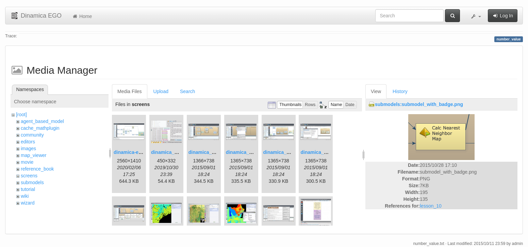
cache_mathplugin (40, 128)
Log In (502, 15)
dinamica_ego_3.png (211, 152)
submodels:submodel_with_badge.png (419, 104)
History (400, 91)
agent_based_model (42, 121)
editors (28, 141)
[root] (21, 114)
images (28, 148)
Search (187, 91)
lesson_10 (431, 206)
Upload (160, 91)
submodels (32, 182)
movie (27, 162)
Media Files (129, 91)
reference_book (37, 169)
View (376, 91)
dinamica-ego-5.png (136, 152)
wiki (25, 196)
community (32, 135)
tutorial (28, 189)
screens (29, 175)
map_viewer (33, 155)
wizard (27, 203)
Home (82, 16)
